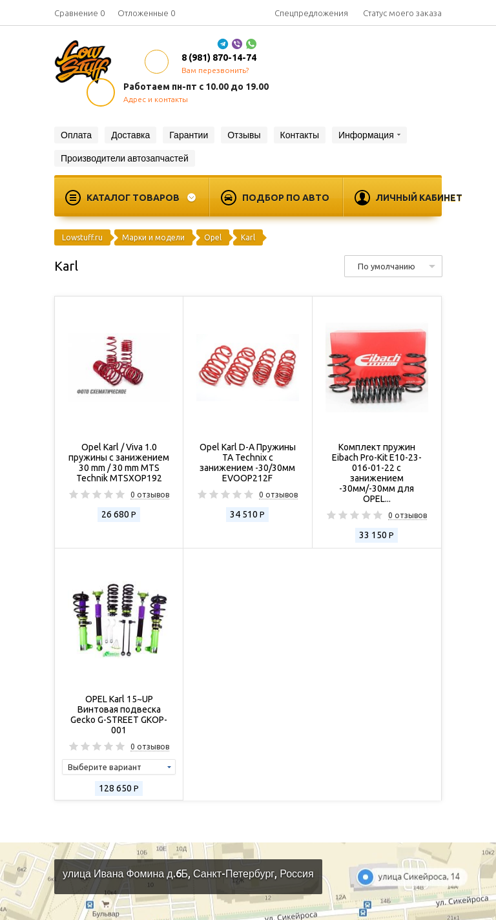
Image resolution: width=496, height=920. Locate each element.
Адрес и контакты (155, 99)
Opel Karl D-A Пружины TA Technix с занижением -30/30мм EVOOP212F (248, 462)
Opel (213, 237)
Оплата (76, 135)
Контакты (299, 135)
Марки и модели (153, 237)
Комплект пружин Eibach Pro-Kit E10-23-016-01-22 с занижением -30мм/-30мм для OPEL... (377, 473)
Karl (248, 237)
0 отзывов (149, 495)
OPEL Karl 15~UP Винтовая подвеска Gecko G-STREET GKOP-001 (118, 714)
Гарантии (188, 135)
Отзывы (243, 135)
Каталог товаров (133, 198)
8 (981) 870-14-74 (218, 57)
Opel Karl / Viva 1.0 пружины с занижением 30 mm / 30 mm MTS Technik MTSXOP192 (118, 462)
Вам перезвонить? (215, 70)
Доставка (130, 135)
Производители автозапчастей (125, 158)
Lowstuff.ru (82, 237)
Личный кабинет (419, 198)
